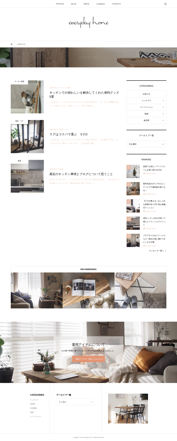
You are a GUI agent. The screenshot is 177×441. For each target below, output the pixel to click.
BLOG (73, 4)
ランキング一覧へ (156, 251)
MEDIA (86, 4)
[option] (37, 290)
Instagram (101, 4)
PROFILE (60, 4)
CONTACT (116, 4)
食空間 (146, 120)
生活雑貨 (33, 408)
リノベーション (146, 107)
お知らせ (146, 94)
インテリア (146, 100)
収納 (146, 114)
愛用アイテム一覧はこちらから (89, 359)
